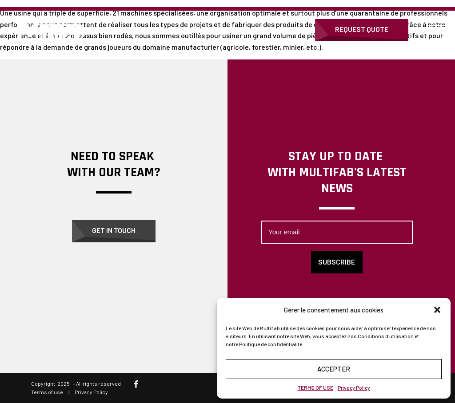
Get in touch (114, 230)
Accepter (333, 369)
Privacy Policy (354, 387)
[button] (437, 309)
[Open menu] (437, 30)
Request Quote (361, 29)
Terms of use (47, 392)
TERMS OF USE (315, 387)
